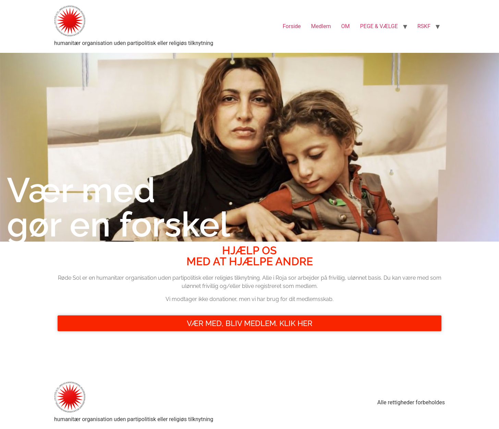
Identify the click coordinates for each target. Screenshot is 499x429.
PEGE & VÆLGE (379, 26)
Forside (292, 26)
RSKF (423, 26)
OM (345, 26)
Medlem (321, 26)
